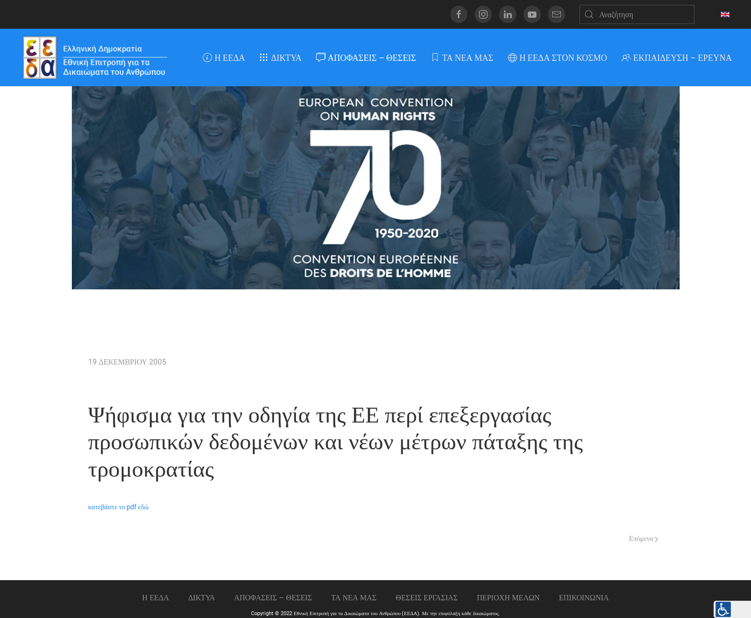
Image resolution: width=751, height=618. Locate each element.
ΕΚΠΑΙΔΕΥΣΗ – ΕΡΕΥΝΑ (676, 58)
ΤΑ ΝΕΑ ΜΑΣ (461, 58)
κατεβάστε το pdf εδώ (118, 507)
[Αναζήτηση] (637, 14)
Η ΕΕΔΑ (224, 58)
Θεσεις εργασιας (427, 597)
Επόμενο (643, 539)
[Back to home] (94, 57)
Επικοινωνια (584, 597)
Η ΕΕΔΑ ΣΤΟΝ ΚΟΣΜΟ (557, 58)
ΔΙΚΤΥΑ (280, 58)
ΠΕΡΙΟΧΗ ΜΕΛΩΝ (508, 597)
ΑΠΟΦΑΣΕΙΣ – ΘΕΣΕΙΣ (366, 58)
